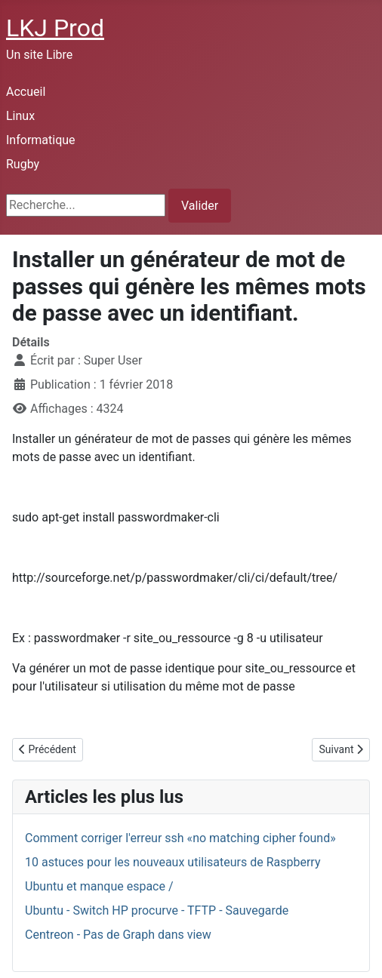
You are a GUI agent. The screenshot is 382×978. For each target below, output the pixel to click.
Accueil (25, 92)
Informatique (40, 140)
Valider (199, 205)
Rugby (22, 164)
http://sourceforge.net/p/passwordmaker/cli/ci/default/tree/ (174, 577)
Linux (20, 116)
